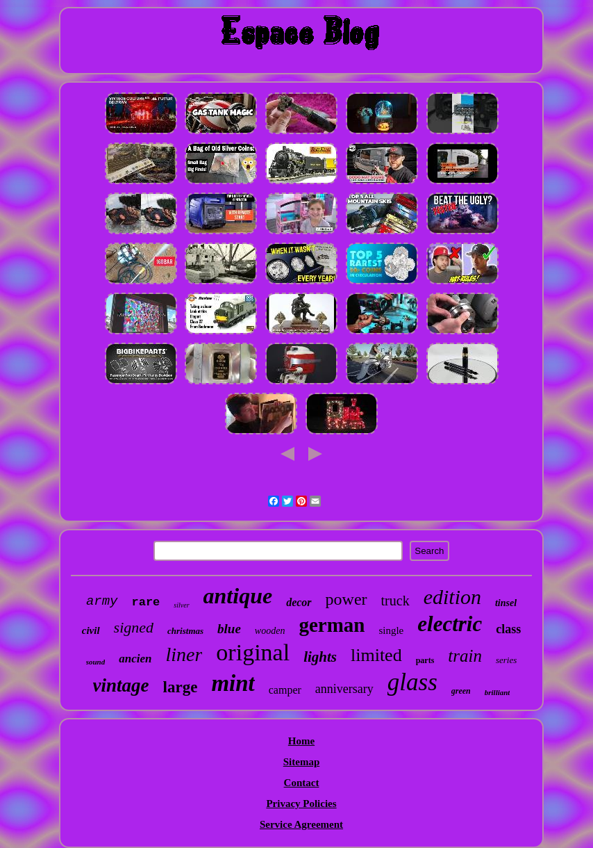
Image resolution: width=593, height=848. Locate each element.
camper (285, 690)
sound (96, 662)
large (180, 687)
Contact (301, 782)
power (346, 599)
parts (425, 660)
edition (452, 596)
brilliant (497, 692)
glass (412, 682)
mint (232, 683)
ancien (135, 658)
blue (229, 628)
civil (91, 630)
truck (395, 600)
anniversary (344, 689)
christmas (185, 631)
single (390, 630)
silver (181, 605)
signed (133, 627)
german (332, 625)
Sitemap (301, 761)
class (508, 629)
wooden (270, 631)
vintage (121, 685)
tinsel (506, 603)
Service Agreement (301, 824)
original (253, 652)
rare (146, 602)
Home (301, 741)
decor (298, 602)
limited (376, 655)
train (465, 655)
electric (449, 624)
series (506, 660)
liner (183, 654)
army (102, 601)
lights (320, 657)
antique (238, 595)
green (461, 691)
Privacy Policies (301, 803)
